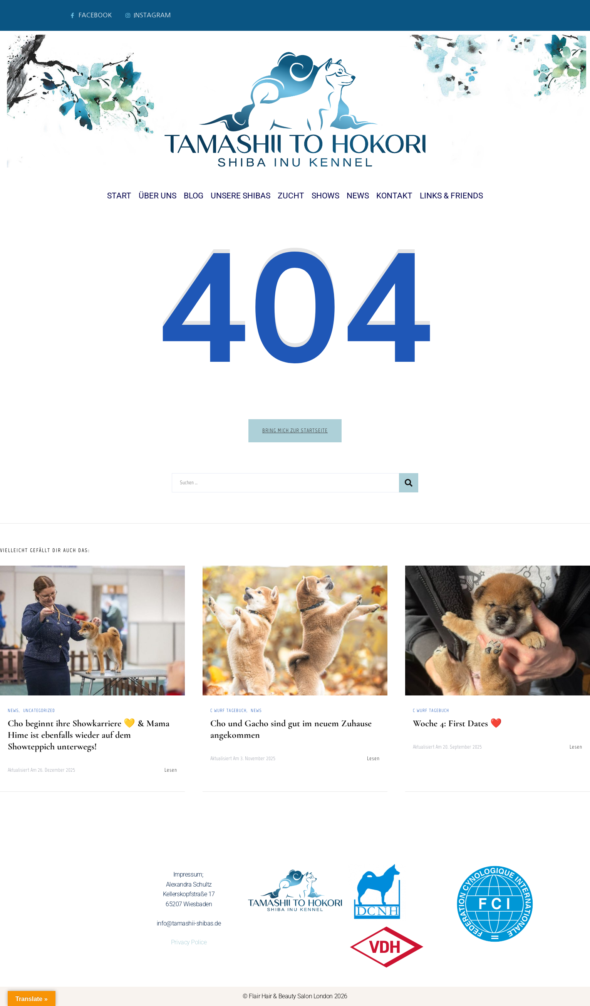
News (358, 196)
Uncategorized (39, 710)
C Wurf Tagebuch (228, 710)
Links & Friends (451, 196)
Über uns (157, 196)
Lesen (170, 770)
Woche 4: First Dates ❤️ (457, 723)
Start (119, 196)
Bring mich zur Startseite (295, 430)
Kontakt (394, 196)
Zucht (291, 196)
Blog (193, 196)
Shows (325, 196)
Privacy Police (189, 942)
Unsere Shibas (240, 196)
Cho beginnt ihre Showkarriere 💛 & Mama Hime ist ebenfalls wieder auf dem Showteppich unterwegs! (88, 735)
